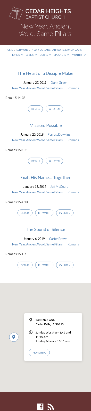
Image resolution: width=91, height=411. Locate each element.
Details (35, 109)
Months (79, 54)
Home (9, 49)
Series (31, 54)
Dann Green (59, 82)
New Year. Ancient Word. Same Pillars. (57, 49)
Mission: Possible (45, 125)
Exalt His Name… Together (45, 177)
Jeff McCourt (59, 186)
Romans (73, 88)
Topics (17, 54)
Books (45, 54)
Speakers (61, 54)
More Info (39, 352)
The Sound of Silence (45, 229)
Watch (44, 213)
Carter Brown (58, 239)
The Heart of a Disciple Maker (45, 73)
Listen (54, 109)
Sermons (22, 49)
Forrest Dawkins (59, 134)
